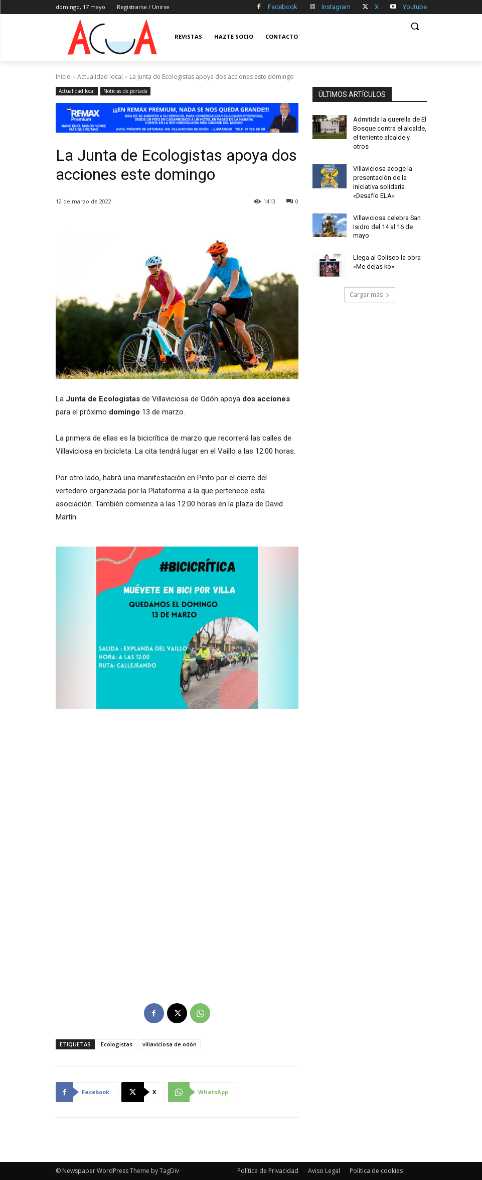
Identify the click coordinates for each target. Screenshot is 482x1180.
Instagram (336, 7)
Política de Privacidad (267, 1170)
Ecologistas (116, 1044)
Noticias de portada (125, 91)
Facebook (282, 7)
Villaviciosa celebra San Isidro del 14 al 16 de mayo (386, 212)
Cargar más (370, 280)
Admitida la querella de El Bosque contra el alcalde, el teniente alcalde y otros (389, 128)
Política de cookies (376, 1170)
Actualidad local (100, 76)
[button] (415, 26)
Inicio (63, 76)
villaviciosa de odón (169, 1044)
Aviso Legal (324, 1170)
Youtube (415, 7)
